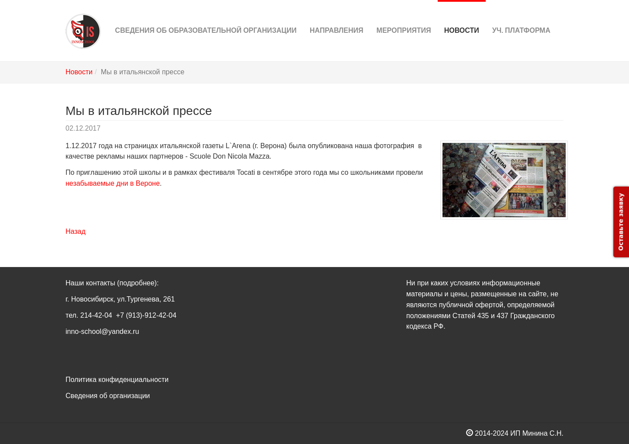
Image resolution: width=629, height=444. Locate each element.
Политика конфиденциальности (117, 379)
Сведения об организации (108, 395)
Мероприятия (404, 17)
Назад (76, 231)
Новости (462, 17)
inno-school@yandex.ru (102, 331)
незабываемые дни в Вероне (113, 183)
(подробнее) (137, 283)
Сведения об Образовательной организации (205, 17)
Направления (336, 17)
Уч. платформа (521, 17)
